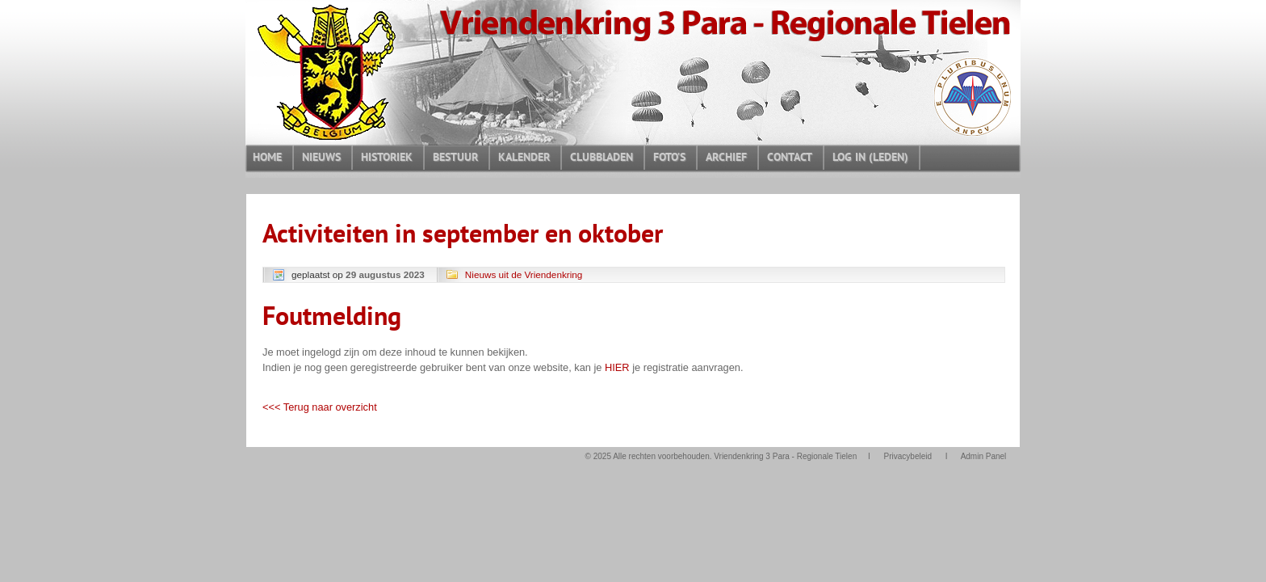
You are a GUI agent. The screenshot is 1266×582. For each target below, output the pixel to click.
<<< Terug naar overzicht (319, 407)
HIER (617, 367)
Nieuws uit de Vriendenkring (523, 274)
